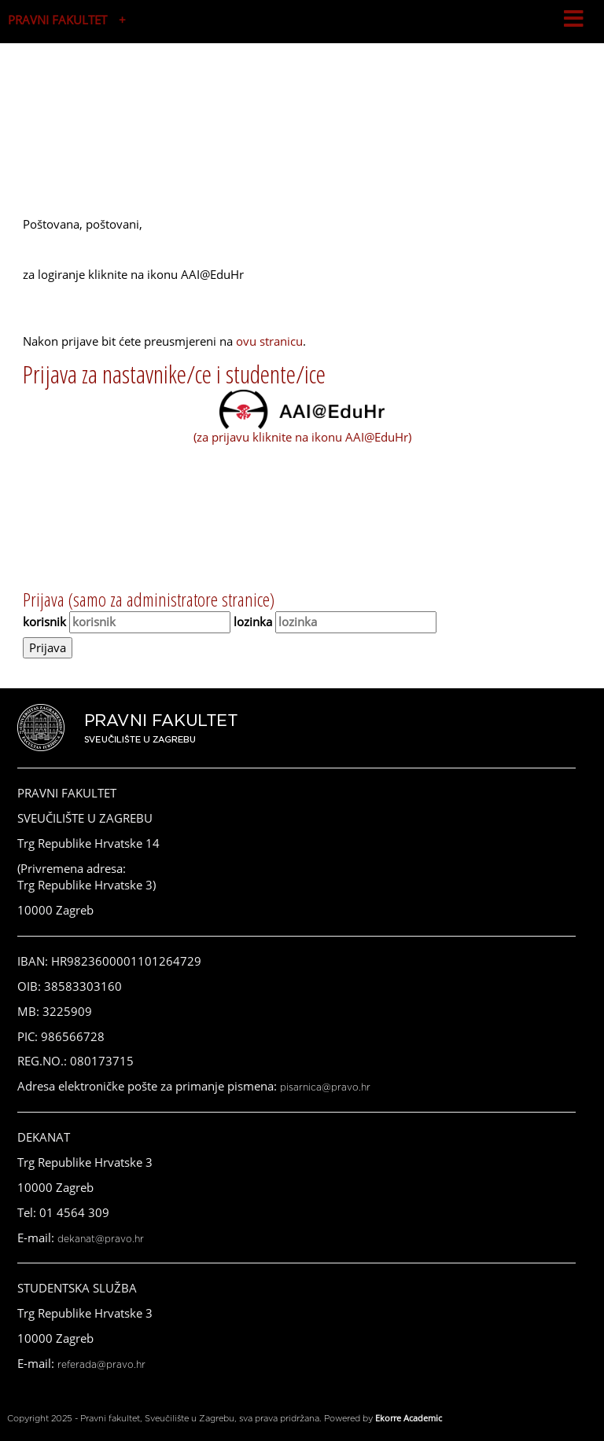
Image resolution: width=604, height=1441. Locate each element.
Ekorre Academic (408, 1418)
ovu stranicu (269, 341)
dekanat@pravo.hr (100, 1239)
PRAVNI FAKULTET (57, 20)
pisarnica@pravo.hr (325, 1087)
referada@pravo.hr (101, 1365)
